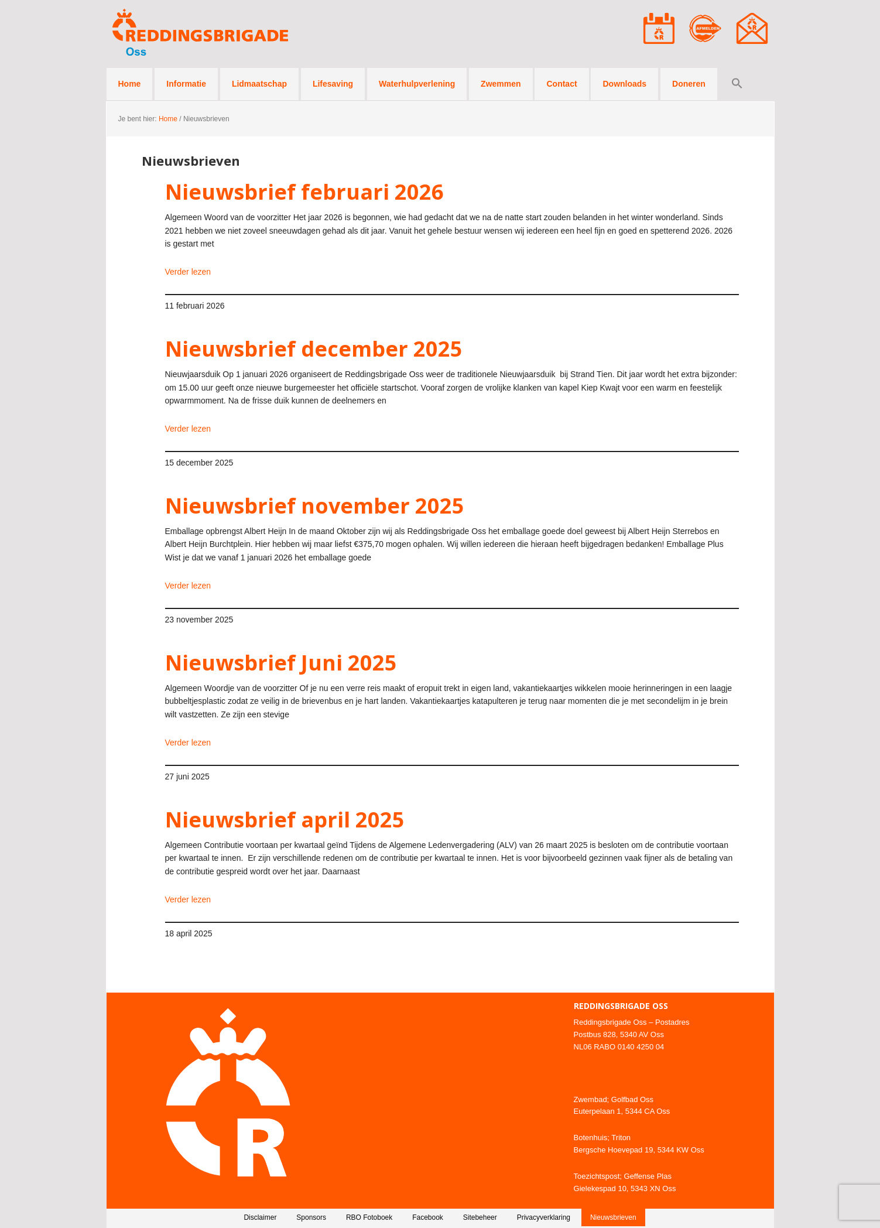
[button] (737, 83)
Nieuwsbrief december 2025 (314, 349)
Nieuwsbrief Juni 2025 (281, 662)
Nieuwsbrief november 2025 (314, 505)
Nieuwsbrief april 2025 (285, 819)
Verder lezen (188, 271)
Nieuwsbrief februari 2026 (304, 192)
